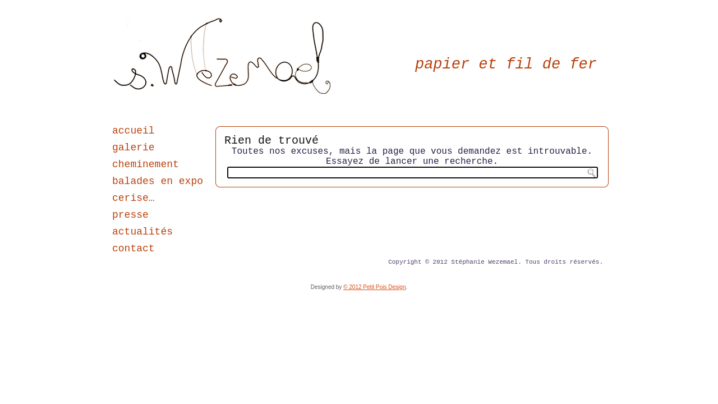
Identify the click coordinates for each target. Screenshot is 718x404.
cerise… (133, 198)
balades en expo (157, 181)
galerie (133, 147)
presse (130, 215)
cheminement (145, 164)
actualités (142, 231)
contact (133, 248)
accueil (133, 130)
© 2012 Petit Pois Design (374, 287)
